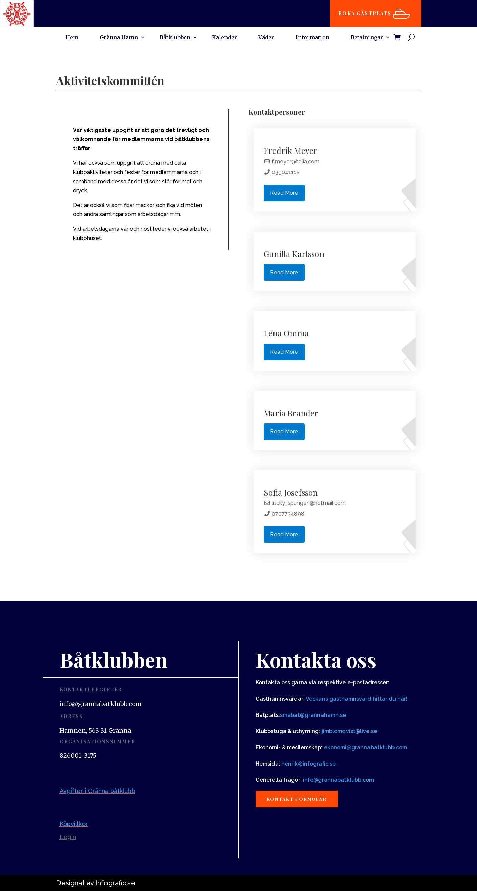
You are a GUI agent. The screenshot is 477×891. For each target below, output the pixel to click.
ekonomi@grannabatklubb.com (365, 747)
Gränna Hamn (119, 38)
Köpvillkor (73, 823)
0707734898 (288, 514)
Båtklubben (175, 38)
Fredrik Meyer (290, 150)
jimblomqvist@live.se (349, 731)
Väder (266, 38)
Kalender (224, 38)
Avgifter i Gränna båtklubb (97, 790)
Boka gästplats (365, 13)
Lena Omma (286, 333)
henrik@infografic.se (308, 763)
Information (312, 38)
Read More (284, 193)
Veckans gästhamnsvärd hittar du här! (356, 699)
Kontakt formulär (298, 799)
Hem (72, 38)
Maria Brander (291, 412)
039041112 (286, 172)
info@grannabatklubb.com (338, 780)
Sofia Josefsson (291, 492)
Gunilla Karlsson (294, 253)
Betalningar (367, 38)
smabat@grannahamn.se (313, 715)
